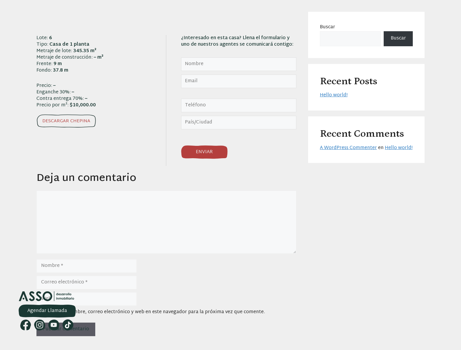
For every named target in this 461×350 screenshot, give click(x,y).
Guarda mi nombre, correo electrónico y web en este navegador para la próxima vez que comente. (154, 312)
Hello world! (334, 95)
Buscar (327, 27)
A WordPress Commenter (348, 148)
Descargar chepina (66, 121)
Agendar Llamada (47, 311)
